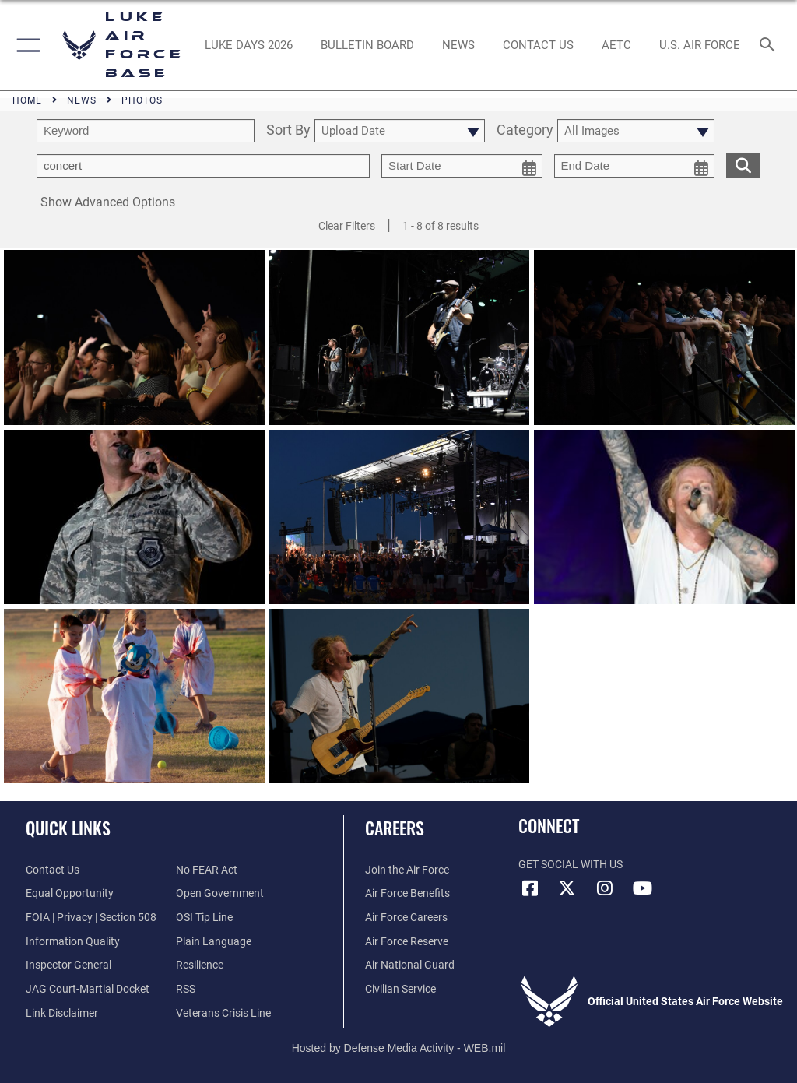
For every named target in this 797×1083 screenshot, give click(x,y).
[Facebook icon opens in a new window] (530, 888)
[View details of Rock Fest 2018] (134, 339)
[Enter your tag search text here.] (203, 166)
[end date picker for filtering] (634, 166)
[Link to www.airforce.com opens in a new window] (407, 870)
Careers (394, 827)
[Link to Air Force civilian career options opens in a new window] (400, 989)
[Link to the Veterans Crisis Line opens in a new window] (223, 1013)
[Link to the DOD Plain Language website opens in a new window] (213, 941)
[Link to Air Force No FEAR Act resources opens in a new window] (206, 870)
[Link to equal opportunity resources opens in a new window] (70, 893)
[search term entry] (146, 130)
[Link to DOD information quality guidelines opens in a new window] (73, 941)
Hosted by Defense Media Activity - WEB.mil (399, 1048)
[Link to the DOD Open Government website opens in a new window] (220, 893)
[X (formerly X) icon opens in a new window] (567, 888)
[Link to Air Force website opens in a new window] (699, 45)
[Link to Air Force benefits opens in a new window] (407, 893)
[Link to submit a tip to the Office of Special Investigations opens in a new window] (204, 917)
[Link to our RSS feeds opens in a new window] (185, 989)
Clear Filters (346, 226)
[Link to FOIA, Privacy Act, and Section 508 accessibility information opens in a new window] (91, 917)
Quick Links (68, 827)
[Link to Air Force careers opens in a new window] (406, 917)
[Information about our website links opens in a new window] (62, 1013)
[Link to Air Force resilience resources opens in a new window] (199, 965)
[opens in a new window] (248, 45)
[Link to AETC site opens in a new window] (616, 45)
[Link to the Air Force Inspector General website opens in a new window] (68, 965)
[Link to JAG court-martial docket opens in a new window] (87, 989)
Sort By (288, 130)
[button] (25, 45)
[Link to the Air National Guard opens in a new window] (410, 965)
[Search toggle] (770, 45)
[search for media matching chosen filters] (743, 164)
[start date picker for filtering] (461, 166)
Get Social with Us (570, 864)
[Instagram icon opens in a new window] (604, 888)
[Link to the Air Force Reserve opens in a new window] (406, 941)
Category (525, 130)
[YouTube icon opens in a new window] (642, 888)
